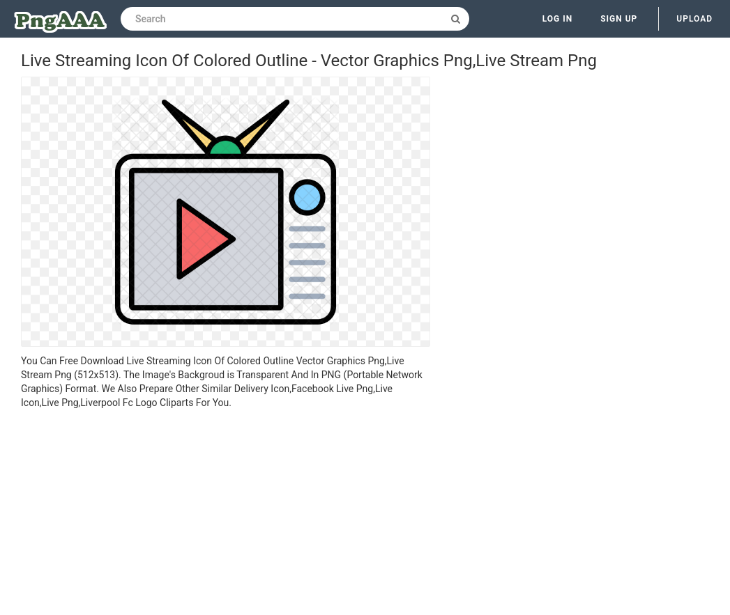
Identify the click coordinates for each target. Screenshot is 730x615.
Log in (557, 19)
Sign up (618, 19)
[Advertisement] (225, 514)
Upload (694, 19)
